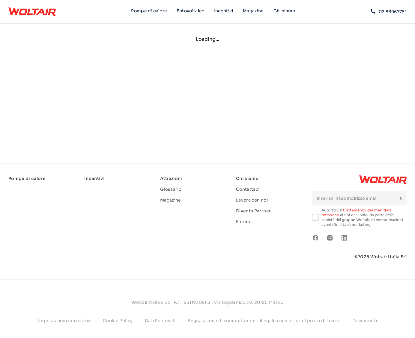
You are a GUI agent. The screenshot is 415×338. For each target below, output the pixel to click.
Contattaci (248, 189)
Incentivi (223, 10)
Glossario (170, 189)
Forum (243, 221)
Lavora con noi (252, 200)
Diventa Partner (253, 211)
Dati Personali (160, 320)
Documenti (364, 320)
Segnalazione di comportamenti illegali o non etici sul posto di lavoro (263, 320)
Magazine (253, 10)
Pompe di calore (149, 10)
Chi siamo (284, 11)
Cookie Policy (118, 320)
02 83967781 (389, 11)
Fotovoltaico (190, 10)
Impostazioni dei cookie (64, 320)
